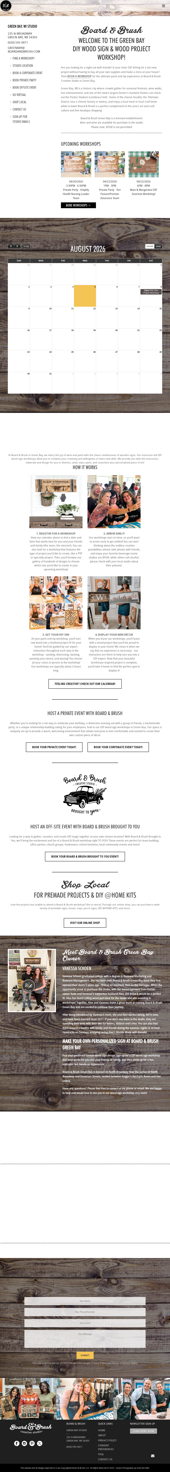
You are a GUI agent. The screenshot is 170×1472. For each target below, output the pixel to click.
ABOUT (102, 1435)
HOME (101, 1430)
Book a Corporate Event (26, 73)
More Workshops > (78, 205)
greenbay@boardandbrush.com (24, 49)
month (150, 246)
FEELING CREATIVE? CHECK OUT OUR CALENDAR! (85, 684)
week (158, 246)
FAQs (101, 1454)
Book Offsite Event (23, 88)
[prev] (11, 246)
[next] (17, 246)
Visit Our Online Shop (85, 923)
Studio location (21, 66)
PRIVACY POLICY (107, 1440)
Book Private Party (23, 80)
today (26, 246)
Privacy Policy (98, 1363)
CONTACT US (105, 1459)
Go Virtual (18, 95)
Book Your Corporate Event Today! (118, 747)
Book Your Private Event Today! (54, 747)
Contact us (18, 109)
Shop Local (18, 102)
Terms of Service (121, 1363)
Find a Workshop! (22, 58)
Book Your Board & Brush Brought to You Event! (85, 856)
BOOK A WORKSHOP (79, 76)
